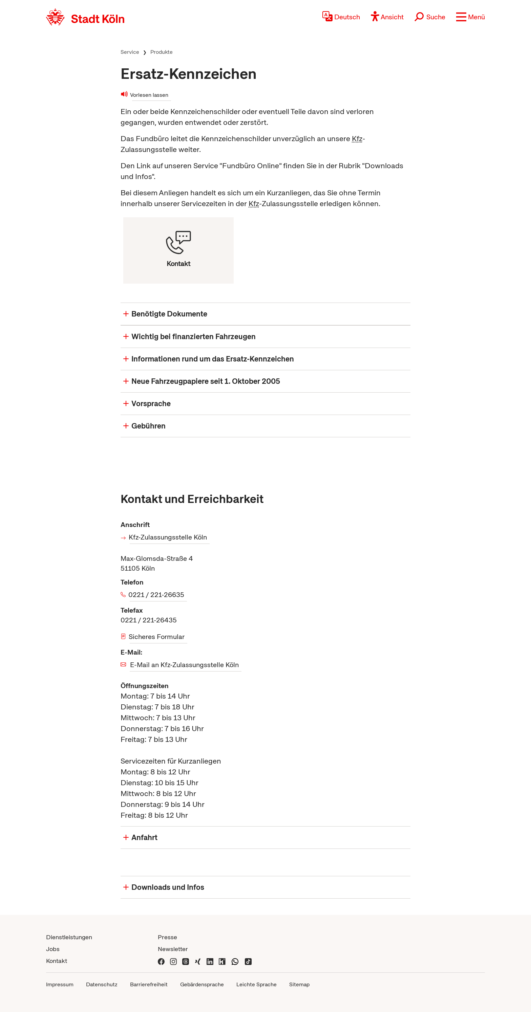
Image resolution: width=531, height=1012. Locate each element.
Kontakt (56, 961)
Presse (167, 937)
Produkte (161, 52)
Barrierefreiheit (149, 984)
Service (130, 52)
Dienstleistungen (69, 937)
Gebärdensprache (202, 984)
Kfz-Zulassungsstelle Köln (168, 537)
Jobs (53, 949)
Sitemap (299, 984)
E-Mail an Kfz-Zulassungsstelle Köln (184, 664)
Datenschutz (102, 984)
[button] (470, 16)
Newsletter (173, 949)
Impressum (59, 984)
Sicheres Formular (157, 636)
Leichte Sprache (256, 984)
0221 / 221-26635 (157, 594)
